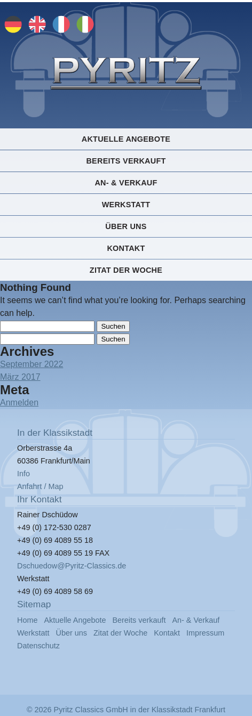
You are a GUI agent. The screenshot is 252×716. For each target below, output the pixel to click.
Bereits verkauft (126, 161)
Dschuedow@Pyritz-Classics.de (71, 566)
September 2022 (31, 364)
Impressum (205, 633)
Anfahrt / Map (40, 486)
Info (23, 473)
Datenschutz (38, 645)
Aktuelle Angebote (126, 139)
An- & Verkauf (125, 182)
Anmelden (19, 402)
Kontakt (126, 248)
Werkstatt (126, 204)
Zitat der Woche (126, 270)
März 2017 (20, 376)
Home (27, 620)
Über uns (125, 226)
